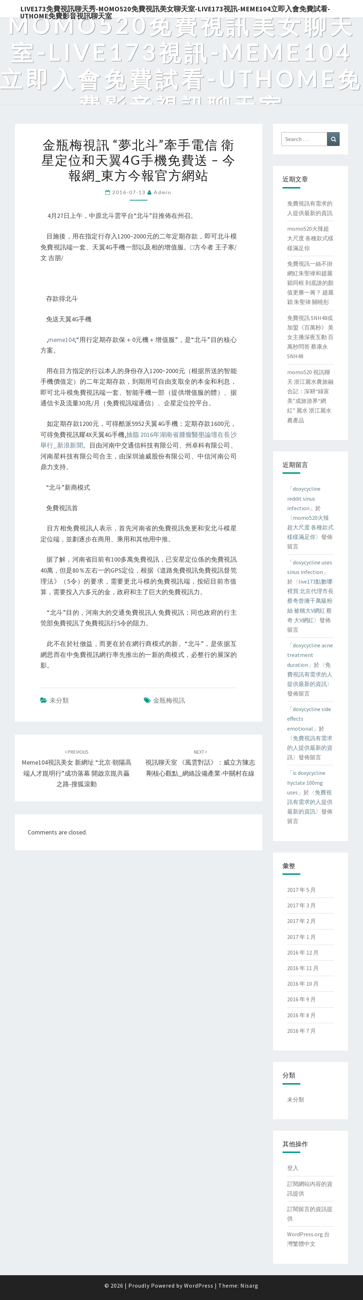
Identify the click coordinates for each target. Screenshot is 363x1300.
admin (163, 192)
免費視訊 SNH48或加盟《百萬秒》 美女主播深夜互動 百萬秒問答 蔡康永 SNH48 (310, 337)
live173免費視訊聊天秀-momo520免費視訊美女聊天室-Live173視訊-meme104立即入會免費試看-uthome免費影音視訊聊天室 (175, 11)
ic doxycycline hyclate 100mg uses (306, 782)
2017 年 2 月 (301, 920)
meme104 (61, 340)
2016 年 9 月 (301, 999)
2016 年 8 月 (301, 1015)
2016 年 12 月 (303, 952)
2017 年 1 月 (301, 936)
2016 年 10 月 (303, 983)
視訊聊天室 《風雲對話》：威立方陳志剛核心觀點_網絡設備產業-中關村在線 (200, 763)
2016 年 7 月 (301, 1030)
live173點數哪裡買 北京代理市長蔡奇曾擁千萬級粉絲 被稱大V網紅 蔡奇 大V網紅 (310, 601)
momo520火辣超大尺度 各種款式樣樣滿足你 (310, 238)
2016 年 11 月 (303, 968)
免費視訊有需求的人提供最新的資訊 (310, 674)
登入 (292, 1167)
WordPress (198, 1285)
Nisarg (249, 1285)
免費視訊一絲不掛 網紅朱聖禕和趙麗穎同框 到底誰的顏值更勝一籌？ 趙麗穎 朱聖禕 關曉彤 (310, 283)
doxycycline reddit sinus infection (303, 498)
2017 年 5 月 (301, 889)
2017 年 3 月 (301, 905)
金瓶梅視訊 (169, 700)
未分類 (59, 700)
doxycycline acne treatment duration (310, 655)
